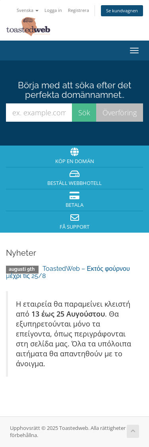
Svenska (28, 10)
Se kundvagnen (122, 11)
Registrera (78, 10)
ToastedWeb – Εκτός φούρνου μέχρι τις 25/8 (68, 272)
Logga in (53, 10)
